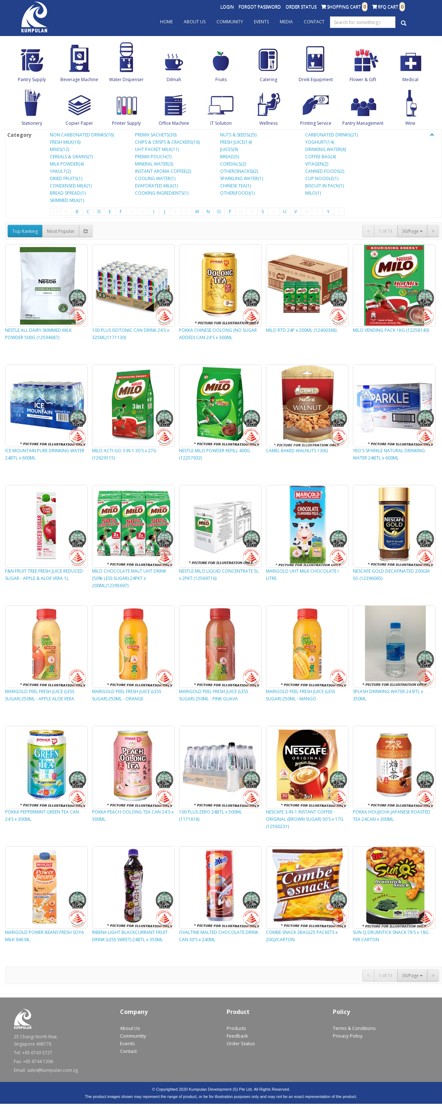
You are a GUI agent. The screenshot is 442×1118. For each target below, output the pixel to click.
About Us (195, 22)
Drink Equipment (316, 79)
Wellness (268, 123)
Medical (410, 79)
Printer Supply (126, 123)
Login (227, 7)
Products (236, 1028)
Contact (314, 22)
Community (229, 22)
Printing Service (315, 123)
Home (166, 22)
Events (261, 22)
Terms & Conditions (354, 1028)
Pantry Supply (32, 79)
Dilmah (174, 79)
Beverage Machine (79, 79)
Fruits (221, 79)
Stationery (31, 123)
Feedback (237, 1036)
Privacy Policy (348, 1036)
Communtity (133, 1036)
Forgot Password (260, 7)
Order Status (301, 7)
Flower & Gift (363, 79)
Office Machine (174, 123)
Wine (410, 123)
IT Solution (221, 123)
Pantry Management (362, 123)
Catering (268, 79)
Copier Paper (79, 123)
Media (286, 22)
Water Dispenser (126, 79)
